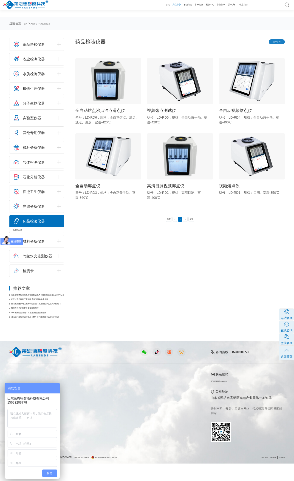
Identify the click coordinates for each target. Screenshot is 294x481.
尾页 (200, 223)
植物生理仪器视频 (102, 421)
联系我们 (239, 8)
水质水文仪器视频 (102, 414)
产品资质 (174, 406)
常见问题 (140, 414)
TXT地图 (265, 474)
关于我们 (221, 8)
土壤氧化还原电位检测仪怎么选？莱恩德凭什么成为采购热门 (38, 314)
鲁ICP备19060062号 (87, 474)
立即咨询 (270, 42)
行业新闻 (140, 406)
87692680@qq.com (225, 398)
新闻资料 (202, 8)
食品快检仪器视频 (102, 406)
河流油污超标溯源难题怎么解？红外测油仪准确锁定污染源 (38, 333)
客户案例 (165, 8)
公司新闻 (140, 399)
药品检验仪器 (58, 23)
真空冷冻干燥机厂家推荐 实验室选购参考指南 (38, 307)
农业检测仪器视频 (102, 399)
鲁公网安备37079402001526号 (125, 474)
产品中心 (127, 8)
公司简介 (174, 399)
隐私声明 (279, 474)
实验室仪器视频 (100, 428)
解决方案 (146, 8)
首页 (112, 8)
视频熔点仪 (23, 232)
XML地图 (251, 474)
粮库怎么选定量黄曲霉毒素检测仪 (36, 320)
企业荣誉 (174, 414)
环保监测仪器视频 (102, 435)
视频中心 (183, 8)
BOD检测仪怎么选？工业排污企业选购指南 (38, 327)
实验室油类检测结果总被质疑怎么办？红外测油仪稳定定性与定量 (38, 300)
